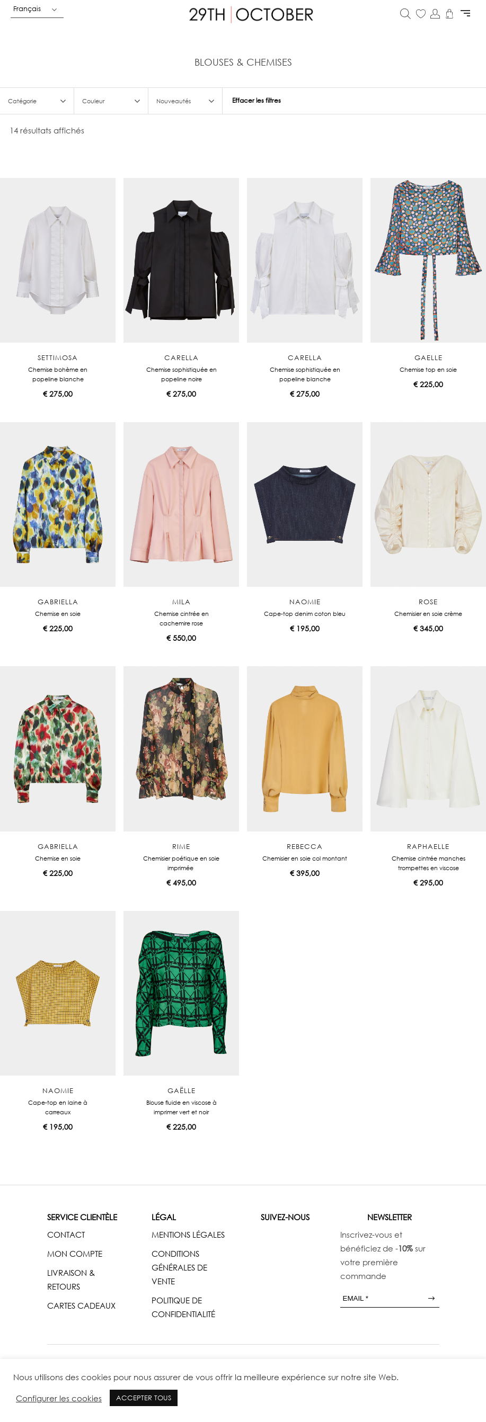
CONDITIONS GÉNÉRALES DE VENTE (179, 1267)
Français (27, 8)
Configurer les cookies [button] (59, 1398)
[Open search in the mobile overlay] (405, 14)
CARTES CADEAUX (81, 1305)
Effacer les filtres (256, 100)
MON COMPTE (74, 1253)
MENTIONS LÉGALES (188, 1234)
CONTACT (66, 1234)
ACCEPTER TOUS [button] (143, 1397)
